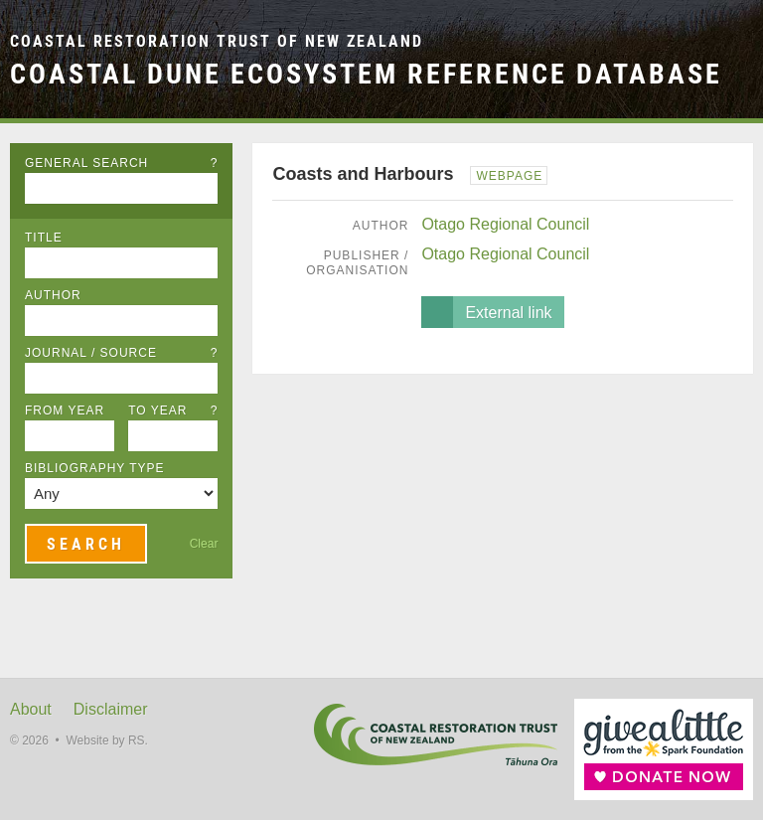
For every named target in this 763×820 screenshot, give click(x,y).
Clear (204, 544)
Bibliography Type (95, 468)
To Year (173, 410)
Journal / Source (121, 353)
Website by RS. (106, 740)
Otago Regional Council (505, 224)
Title (44, 238)
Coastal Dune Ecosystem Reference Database (366, 73)
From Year (64, 410)
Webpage (509, 176)
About (31, 709)
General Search (121, 163)
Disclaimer (111, 709)
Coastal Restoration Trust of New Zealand (216, 41)
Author (53, 295)
